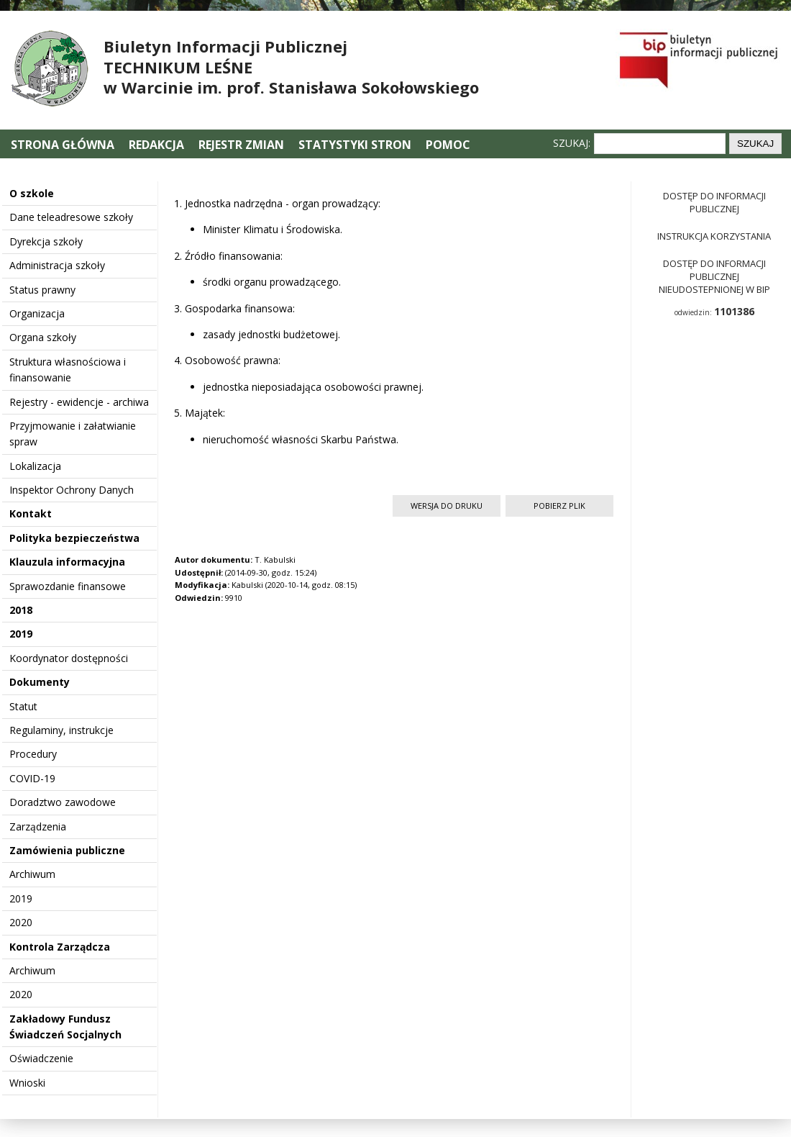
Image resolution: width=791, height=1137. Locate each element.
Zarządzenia (37, 826)
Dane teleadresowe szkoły (71, 217)
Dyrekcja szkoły (46, 241)
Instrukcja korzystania (714, 236)
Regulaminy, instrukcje (61, 730)
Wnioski (27, 1083)
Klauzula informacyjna (67, 561)
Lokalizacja (35, 466)
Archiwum (32, 874)
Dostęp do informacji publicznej (714, 202)
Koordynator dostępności (68, 658)
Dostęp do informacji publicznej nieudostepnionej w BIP (714, 276)
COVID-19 (32, 778)
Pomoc (448, 145)
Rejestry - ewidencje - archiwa (79, 402)
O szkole (31, 193)
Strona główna (64, 145)
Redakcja (156, 145)
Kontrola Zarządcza (59, 946)
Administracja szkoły (57, 265)
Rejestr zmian (241, 145)
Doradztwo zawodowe (62, 802)
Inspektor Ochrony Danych (71, 490)
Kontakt (30, 513)
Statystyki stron (354, 145)
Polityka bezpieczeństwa (74, 538)
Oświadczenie (41, 1058)
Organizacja (37, 313)
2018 (20, 610)
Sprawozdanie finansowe (67, 586)
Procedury (33, 754)
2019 (20, 633)
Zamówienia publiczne (67, 850)
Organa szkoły (42, 337)
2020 (20, 922)
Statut (23, 706)
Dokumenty (39, 682)
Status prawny (42, 289)
